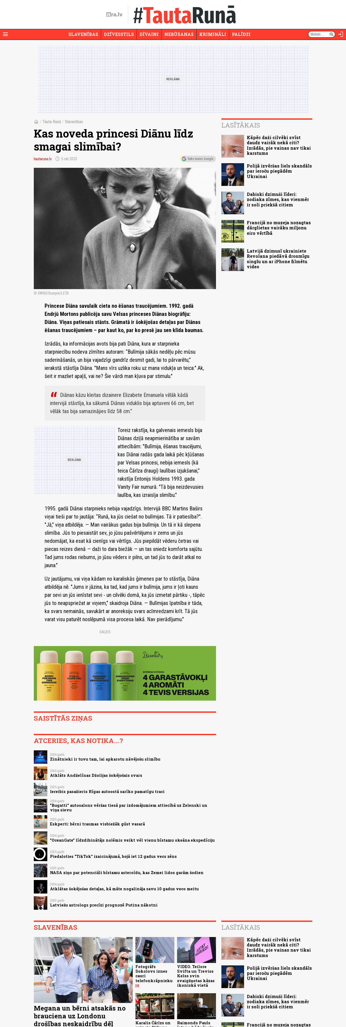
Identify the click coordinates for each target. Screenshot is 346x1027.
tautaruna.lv (43, 159)
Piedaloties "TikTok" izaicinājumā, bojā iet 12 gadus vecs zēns (113, 856)
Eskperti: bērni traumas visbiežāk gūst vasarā (97, 824)
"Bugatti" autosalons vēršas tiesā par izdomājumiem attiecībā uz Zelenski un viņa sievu (128, 807)
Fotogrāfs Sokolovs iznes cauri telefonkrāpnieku (153, 973)
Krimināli (212, 34)
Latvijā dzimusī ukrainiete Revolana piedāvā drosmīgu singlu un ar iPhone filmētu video (278, 258)
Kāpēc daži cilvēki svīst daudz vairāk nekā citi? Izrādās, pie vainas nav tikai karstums (279, 145)
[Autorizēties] (340, 34)
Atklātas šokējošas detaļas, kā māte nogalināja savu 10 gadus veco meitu (124, 888)
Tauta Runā (51, 121)
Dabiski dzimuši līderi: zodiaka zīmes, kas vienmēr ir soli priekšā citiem (278, 199)
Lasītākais (240, 125)
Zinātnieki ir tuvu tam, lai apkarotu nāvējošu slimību (105, 759)
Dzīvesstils (119, 34)
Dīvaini (149, 34)
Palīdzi (241, 34)
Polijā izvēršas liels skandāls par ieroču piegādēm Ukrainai (279, 171)
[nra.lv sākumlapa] (114, 14)
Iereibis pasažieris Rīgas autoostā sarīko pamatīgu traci (107, 791)
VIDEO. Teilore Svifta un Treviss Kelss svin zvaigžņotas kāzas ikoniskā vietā (196, 976)
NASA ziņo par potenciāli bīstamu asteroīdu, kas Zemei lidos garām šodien (127, 872)
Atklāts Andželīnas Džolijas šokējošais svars (96, 775)
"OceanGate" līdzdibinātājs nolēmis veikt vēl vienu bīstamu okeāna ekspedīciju (132, 840)
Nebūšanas (179, 34)
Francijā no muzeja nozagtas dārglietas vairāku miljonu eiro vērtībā (279, 228)
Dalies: (105, 632)
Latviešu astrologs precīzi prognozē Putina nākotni (104, 905)
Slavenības (83, 34)
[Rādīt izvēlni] (5, 34)
